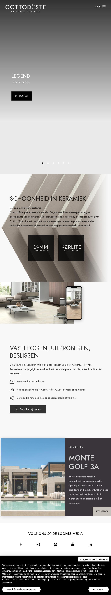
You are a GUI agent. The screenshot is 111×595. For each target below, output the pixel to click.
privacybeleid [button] (87, 565)
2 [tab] (48, 163)
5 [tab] (63, 163)
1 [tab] (43, 163)
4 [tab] (58, 163)
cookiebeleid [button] (92, 571)
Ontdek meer (21, 95)
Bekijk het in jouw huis (33, 409)
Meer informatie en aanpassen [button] (21, 589)
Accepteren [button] (98, 589)
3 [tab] (53, 163)
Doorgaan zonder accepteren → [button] (93, 559)
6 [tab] (69, 163)
